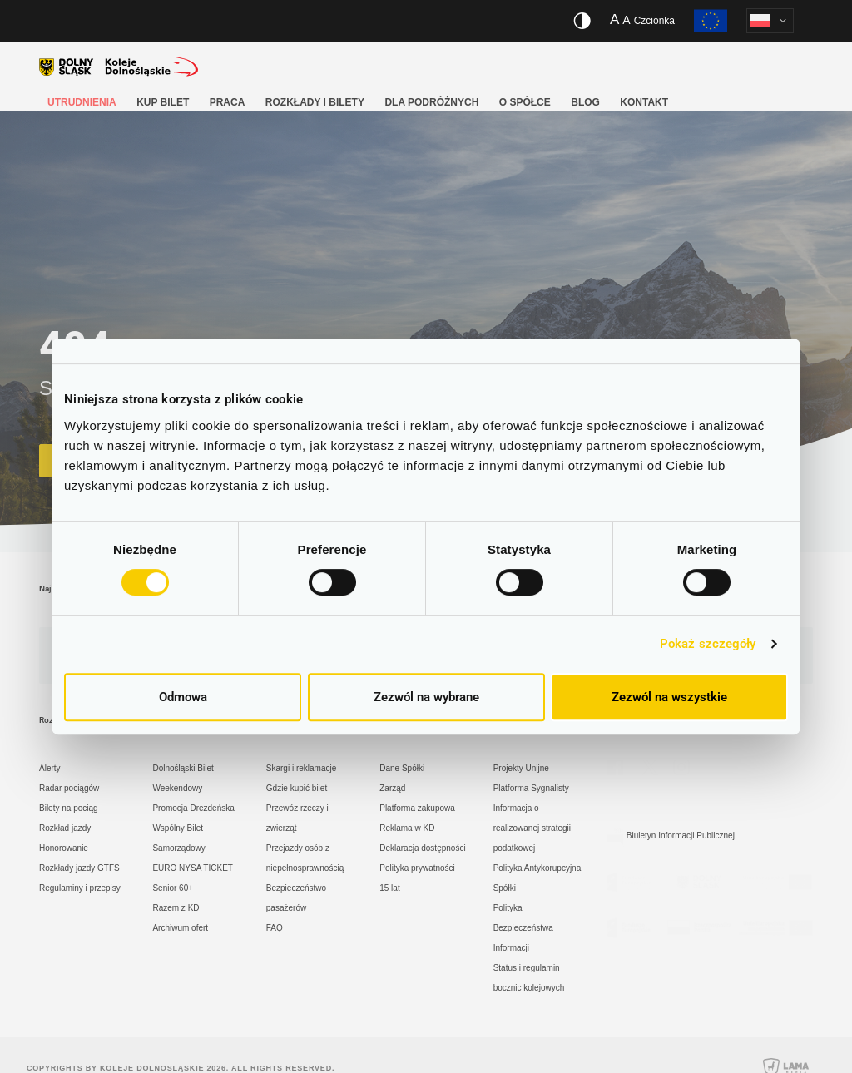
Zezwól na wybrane (426, 697)
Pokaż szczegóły (708, 643)
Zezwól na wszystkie (669, 697)
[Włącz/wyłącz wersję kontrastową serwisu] (582, 20)
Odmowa (183, 697)
